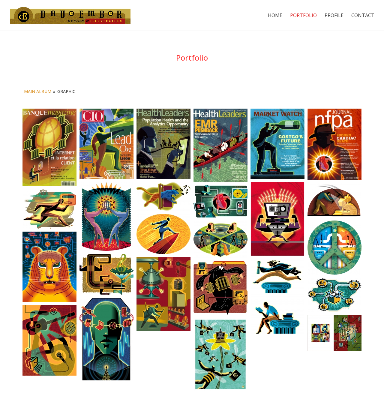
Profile (334, 16)
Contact (362, 16)
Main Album (37, 91)
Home (275, 16)
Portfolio (303, 16)
